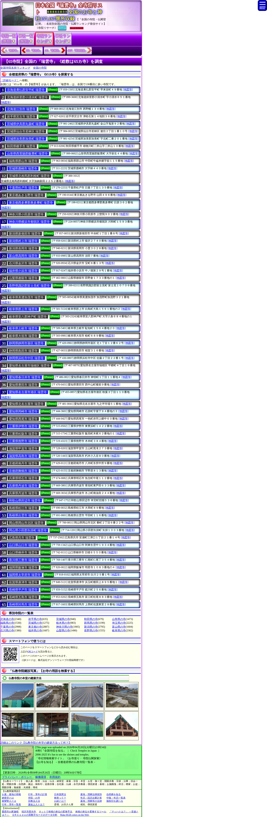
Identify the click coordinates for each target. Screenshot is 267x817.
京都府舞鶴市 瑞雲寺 (23, 471)
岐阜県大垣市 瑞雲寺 (23, 336)
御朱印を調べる (114, 801)
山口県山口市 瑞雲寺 (23, 545)
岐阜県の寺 (119, 630)
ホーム (62, 28)
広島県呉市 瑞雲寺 (21, 537)
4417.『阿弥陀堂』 (77, 50)
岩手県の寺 (35, 619)
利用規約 (55, 777)
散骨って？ (60, 798)
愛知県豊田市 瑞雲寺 (23, 385)
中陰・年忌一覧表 (115, 798)
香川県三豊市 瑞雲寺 (23, 560)
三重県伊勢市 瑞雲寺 (23, 426)
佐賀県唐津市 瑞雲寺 (23, 582)
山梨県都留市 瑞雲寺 (23, 278)
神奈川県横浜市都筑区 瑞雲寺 (29, 221)
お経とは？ (60, 801)
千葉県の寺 (7, 626)
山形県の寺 (119, 619)
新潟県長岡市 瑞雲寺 (23, 248)
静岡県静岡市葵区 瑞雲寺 (26, 343)
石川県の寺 (7, 630)
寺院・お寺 (34, 798)
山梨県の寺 (63, 630)
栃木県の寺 (63, 622)
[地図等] (128, 89)
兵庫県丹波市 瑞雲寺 (23, 485)
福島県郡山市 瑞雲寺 (23, 161)
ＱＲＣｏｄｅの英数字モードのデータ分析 (34, 815)
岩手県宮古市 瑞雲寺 (21, 116)
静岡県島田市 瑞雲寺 (23, 350)
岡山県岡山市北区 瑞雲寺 (26, 523)
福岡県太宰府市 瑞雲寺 (25, 575)
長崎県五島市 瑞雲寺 (23, 597)
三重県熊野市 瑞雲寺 (23, 441)
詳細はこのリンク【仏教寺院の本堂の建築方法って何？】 (35, 742)
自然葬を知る (113, 794)
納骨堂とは (8, 798)
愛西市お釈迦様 (10, 811)
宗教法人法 (34, 801)
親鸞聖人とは (9, 801)
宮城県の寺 (63, 619)
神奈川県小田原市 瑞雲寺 (26, 214)
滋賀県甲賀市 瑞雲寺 (23, 448)
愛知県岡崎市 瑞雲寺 (23, 411)
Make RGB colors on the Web (74, 815)
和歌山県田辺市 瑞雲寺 (25, 500)
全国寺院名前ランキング (15, 67)
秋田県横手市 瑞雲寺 (21, 146)
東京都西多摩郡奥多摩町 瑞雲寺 (31, 202)
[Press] (53, 89)
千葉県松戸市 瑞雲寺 (23, 187)
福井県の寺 (35, 630)
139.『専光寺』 (34, 50)
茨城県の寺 (35, 622)
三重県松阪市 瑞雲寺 (23, 433)
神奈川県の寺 (64, 626)
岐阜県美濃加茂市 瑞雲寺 (26, 297)
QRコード (33, 651)
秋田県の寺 (91, 619)
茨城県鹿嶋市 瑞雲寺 (23, 168)
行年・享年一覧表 (11, 804)
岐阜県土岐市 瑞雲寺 (23, 328)
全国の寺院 (40, 67)
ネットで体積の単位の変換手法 (55, 811)
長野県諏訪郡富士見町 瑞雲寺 (29, 285)
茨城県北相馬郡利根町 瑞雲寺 (29, 176)
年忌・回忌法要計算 (91, 798)
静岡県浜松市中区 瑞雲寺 (26, 358)
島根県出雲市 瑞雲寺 (23, 515)
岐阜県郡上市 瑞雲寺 (23, 309)
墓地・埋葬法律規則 (91, 794)
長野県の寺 (91, 630)
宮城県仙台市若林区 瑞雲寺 (26, 131)
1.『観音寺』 (12, 50)
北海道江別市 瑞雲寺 (21, 109)
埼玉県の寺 (119, 622)
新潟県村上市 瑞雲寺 (23, 241)
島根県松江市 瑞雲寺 (23, 508)
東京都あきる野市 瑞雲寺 (26, 195)
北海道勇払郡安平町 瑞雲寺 (26, 90)
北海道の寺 (7, 619)
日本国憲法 (60, 794)
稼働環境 (40, 777)
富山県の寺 (119, 626)
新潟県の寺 (91, 626)
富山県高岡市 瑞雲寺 (23, 256)
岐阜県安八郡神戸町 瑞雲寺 (28, 316)
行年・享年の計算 (37, 794)
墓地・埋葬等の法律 (91, 801)
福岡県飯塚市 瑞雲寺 (23, 567)
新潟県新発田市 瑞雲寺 (25, 233)
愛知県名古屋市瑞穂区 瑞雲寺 (29, 365)
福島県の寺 (7, 622)
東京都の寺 (35, 626)
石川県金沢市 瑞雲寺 (23, 263)
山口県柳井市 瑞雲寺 (23, 552)
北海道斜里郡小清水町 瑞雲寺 (27, 97)
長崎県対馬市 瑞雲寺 (23, 604)
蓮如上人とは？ (36, 804)
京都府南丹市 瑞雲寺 (23, 463)
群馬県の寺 (91, 622)
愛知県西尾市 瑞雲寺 (23, 419)
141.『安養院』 (53, 50)
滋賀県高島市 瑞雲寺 (23, 456)
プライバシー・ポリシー (17, 777)
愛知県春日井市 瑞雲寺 (25, 377)
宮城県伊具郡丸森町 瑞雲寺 (26, 124)
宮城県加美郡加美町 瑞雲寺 (26, 138)
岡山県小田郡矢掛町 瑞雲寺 (28, 530)
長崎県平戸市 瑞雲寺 (23, 589)
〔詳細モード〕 (9, 80)
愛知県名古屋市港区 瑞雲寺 (28, 392)
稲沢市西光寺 (29, 811)
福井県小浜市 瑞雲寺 (23, 271)
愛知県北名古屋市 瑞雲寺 (26, 404)
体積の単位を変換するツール (90, 811)
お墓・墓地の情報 (11, 794)
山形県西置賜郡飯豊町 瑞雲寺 (27, 153)
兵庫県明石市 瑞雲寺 (23, 478)
